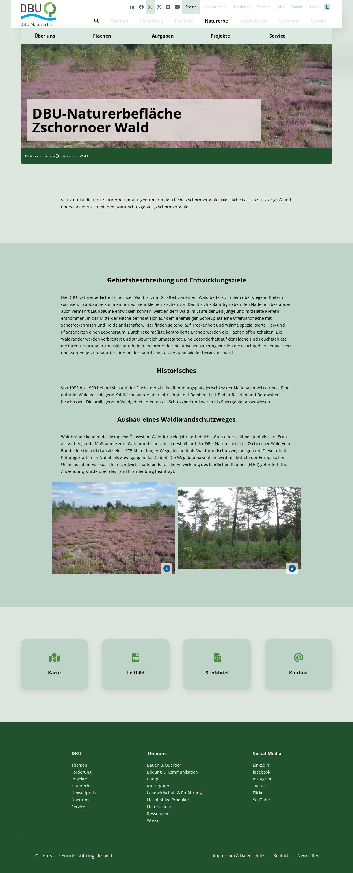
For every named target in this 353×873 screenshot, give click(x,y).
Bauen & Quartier (164, 765)
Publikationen (214, 6)
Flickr (258, 793)
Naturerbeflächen (40, 155)
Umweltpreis (253, 21)
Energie (154, 779)
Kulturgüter (158, 786)
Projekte (184, 21)
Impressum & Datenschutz (238, 855)
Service (277, 36)
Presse (191, 6)
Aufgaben (163, 36)
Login (314, 6)
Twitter (259, 786)
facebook (261, 772)
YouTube (261, 799)
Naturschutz (159, 806)
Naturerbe (216, 21)
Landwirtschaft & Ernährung (174, 793)
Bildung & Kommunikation (172, 772)
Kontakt (297, 6)
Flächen (102, 36)
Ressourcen (158, 813)
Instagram (262, 779)
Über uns (44, 36)
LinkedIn (261, 765)
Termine (263, 6)
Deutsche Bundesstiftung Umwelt (75, 855)
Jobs (280, 6)
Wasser (154, 820)
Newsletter (241, 6)
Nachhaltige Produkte (168, 799)
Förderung (151, 21)
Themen (119, 21)
